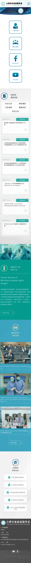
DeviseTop (27, 558)
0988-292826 (5, 534)
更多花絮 (13, 443)
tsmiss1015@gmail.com (8, 544)
